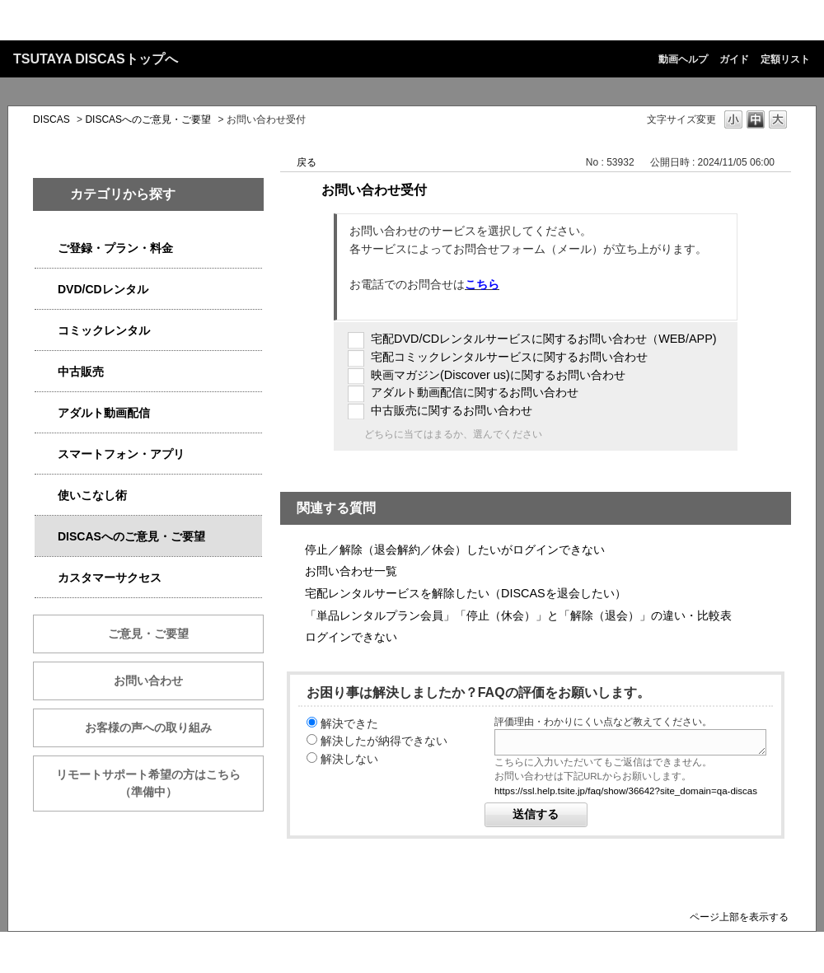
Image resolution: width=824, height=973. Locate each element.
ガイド (734, 59)
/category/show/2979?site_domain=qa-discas (46, 248)
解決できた (349, 723)
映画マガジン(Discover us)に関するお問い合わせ (498, 374)
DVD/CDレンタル (103, 289)
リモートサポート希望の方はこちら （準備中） (160, 783)
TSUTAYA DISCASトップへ (95, 59)
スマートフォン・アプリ (121, 454)
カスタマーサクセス (110, 577)
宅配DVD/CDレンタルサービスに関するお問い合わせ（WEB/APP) (544, 338)
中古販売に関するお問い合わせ (451, 410)
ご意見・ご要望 (148, 633)
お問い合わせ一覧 (351, 571)
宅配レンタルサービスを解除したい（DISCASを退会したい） (465, 593)
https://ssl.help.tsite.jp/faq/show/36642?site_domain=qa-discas (625, 791)
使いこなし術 (92, 495)
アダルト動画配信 (104, 412)
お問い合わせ (148, 680)
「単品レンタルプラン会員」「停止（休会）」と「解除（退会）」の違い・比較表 (518, 615)
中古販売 (81, 371)
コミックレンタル (104, 330)
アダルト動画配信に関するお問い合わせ (474, 392)
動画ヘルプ (683, 59)
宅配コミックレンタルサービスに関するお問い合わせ (509, 356)
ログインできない (351, 636)
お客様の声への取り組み (148, 727)
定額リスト (785, 59)
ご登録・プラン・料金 (115, 248)
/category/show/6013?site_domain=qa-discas (46, 372)
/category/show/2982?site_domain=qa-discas (46, 454)
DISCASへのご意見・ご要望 (148, 119)
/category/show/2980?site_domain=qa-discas (46, 289)
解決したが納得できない (384, 740)
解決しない (349, 758)
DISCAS (51, 119)
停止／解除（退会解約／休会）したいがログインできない (455, 549)
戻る (306, 162)
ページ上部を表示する (739, 916)
